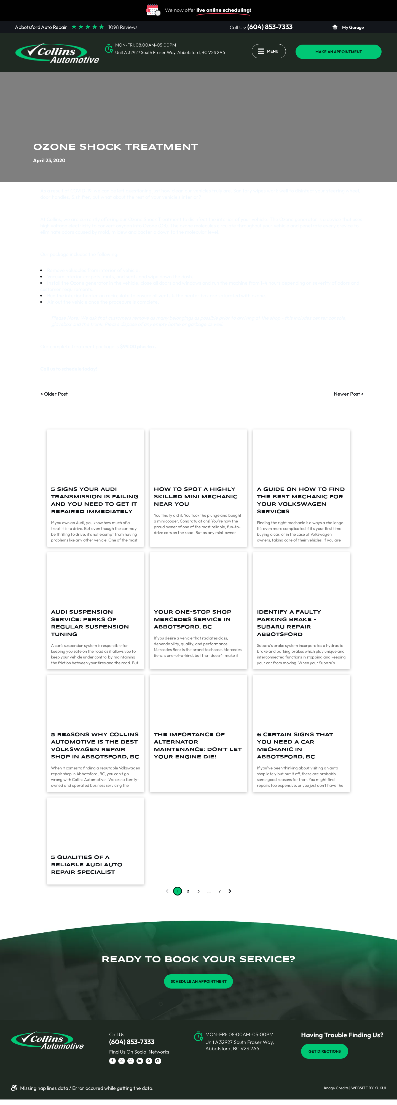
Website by (362, 1087)
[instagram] (130, 1062)
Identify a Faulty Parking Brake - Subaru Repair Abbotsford (289, 623)
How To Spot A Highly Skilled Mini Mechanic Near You (195, 497)
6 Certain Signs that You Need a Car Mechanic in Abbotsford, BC (295, 746)
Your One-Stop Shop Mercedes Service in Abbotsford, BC (192, 620)
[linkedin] (139, 1062)
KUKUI (380, 1087)
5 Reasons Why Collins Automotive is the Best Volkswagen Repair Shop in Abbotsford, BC (95, 746)
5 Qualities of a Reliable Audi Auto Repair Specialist (86, 865)
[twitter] (121, 1062)
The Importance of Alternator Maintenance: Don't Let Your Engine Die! (198, 746)
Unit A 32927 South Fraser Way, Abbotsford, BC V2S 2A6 (170, 52)
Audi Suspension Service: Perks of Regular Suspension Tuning (90, 623)
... (209, 891)
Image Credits (336, 1087)
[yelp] (149, 1062)
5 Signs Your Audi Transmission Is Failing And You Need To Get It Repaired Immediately (94, 500)
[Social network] (158, 1062)
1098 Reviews (123, 27)
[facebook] (112, 1062)
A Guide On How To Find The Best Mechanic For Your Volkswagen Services (301, 500)
